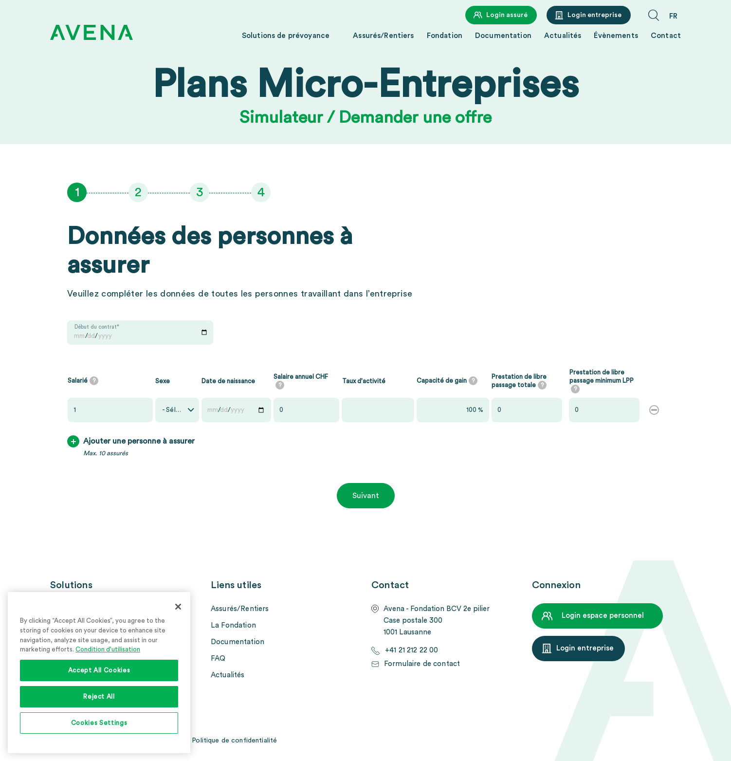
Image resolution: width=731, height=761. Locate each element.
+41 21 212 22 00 (411, 650)
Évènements (616, 35)
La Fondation (233, 625)
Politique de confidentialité (234, 740)
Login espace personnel (603, 615)
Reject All (99, 696)
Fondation (444, 35)
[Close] (178, 606)
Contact (666, 35)
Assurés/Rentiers (383, 35)
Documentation (503, 35)
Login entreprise (594, 15)
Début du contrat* (96, 327)
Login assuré (507, 15)
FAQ (218, 658)
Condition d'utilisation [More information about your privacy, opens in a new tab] (107, 649)
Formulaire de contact (422, 664)
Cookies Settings (99, 723)
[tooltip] (94, 380)
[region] (99, 672)
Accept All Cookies (99, 670)
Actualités (563, 35)
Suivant (365, 496)
